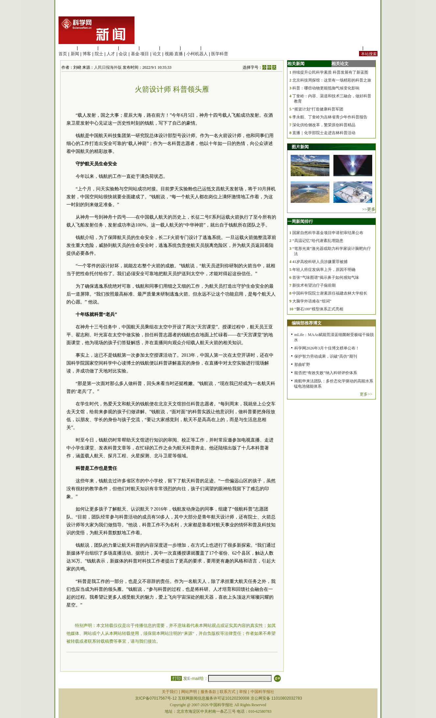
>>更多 (368, 209)
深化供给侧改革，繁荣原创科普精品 (323, 125)
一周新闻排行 (300, 221)
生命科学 (67, 47)
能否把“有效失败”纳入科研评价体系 (325, 373)
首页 (63, 53)
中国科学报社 (262, 691)
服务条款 (208, 691)
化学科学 (108, 47)
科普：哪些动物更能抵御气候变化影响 (325, 88)
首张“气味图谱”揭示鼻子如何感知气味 (325, 277)
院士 (99, 53)
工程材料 (128, 47)
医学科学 (87, 47)
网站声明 (189, 691)
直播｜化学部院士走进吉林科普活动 (323, 133)
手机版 (371, 47)
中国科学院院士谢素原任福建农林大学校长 (329, 293)
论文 (157, 53)
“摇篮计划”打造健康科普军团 (317, 109)
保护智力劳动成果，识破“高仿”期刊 (325, 356)
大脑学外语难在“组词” (311, 301)
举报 (243, 691)
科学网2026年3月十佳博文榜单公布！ (326, 348)
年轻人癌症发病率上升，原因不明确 (323, 269)
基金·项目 (140, 53)
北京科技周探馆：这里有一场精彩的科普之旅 (331, 80)
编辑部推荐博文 (307, 323)
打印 (176, 678)
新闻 (75, 53)
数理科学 (190, 47)
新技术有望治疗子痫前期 (314, 285)
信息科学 (149, 47)
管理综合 (211, 47)
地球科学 (170, 47)
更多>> (366, 394)
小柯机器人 (197, 53)
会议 (123, 53)
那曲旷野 (302, 364)
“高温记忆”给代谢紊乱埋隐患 (317, 240)
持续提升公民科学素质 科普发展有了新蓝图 (330, 72)
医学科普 (219, 53)
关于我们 (170, 691)
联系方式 (227, 691)
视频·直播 (174, 53)
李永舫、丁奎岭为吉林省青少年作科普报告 (329, 117)
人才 (111, 53)
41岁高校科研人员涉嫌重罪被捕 (320, 261)
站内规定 (352, 47)
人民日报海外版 (108, 67)
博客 (87, 53)
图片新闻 (300, 146)
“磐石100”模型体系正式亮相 (318, 309)
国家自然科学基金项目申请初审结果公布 (327, 232)
